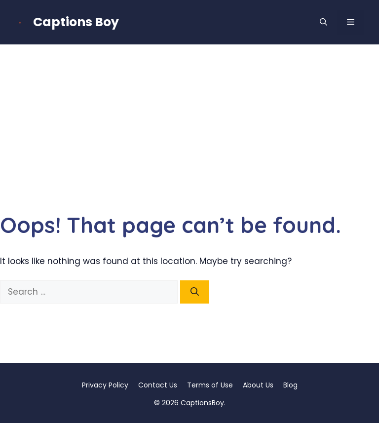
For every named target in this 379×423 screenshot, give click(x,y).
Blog (290, 385)
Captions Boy (76, 22)
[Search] (194, 292)
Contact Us (157, 385)
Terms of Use (210, 385)
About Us (258, 385)
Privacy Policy (105, 385)
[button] (323, 22)
